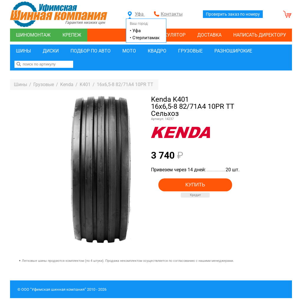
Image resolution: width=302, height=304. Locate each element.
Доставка (209, 35)
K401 (85, 84)
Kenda (66, 84)
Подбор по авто (90, 51)
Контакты (172, 14)
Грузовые (190, 51)
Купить (195, 185)
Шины (23, 51)
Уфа (136, 14)
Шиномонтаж (33, 35)
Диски (51, 51)
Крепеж (72, 35)
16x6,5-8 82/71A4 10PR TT (125, 84)
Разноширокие (233, 51)
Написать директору (259, 35)
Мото (129, 51)
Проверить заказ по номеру (233, 14)
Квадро (157, 51)
